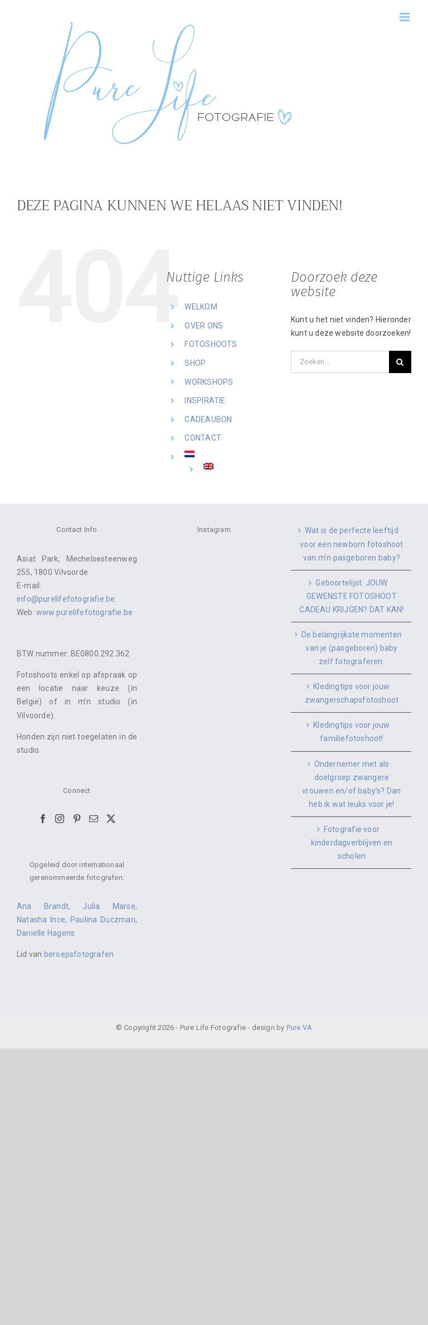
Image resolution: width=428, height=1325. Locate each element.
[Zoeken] (400, 362)
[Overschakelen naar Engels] (238, 466)
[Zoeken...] (340, 362)
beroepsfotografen (79, 954)
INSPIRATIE (204, 400)
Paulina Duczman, (103, 919)
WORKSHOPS (208, 382)
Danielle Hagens (46, 933)
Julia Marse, (109, 906)
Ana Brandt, (49, 906)
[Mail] (93, 818)
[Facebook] (42, 818)
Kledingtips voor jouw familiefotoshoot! (351, 731)
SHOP (195, 363)
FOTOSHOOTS (210, 344)
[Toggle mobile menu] (405, 17)
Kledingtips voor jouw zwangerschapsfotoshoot (352, 693)
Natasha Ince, (43, 919)
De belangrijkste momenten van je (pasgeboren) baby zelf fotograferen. (351, 648)
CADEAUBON (208, 419)
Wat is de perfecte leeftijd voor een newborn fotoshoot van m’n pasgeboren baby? (351, 544)
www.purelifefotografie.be (84, 612)
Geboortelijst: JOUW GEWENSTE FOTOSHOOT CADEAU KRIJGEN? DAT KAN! (351, 596)
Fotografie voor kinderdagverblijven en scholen (352, 842)
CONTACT (202, 437)
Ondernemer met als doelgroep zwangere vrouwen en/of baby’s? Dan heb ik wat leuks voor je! (351, 784)
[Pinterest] (76, 818)
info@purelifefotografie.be (66, 598)
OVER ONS (203, 325)
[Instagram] (59, 818)
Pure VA (299, 1027)
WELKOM (200, 306)
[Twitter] (110, 818)
